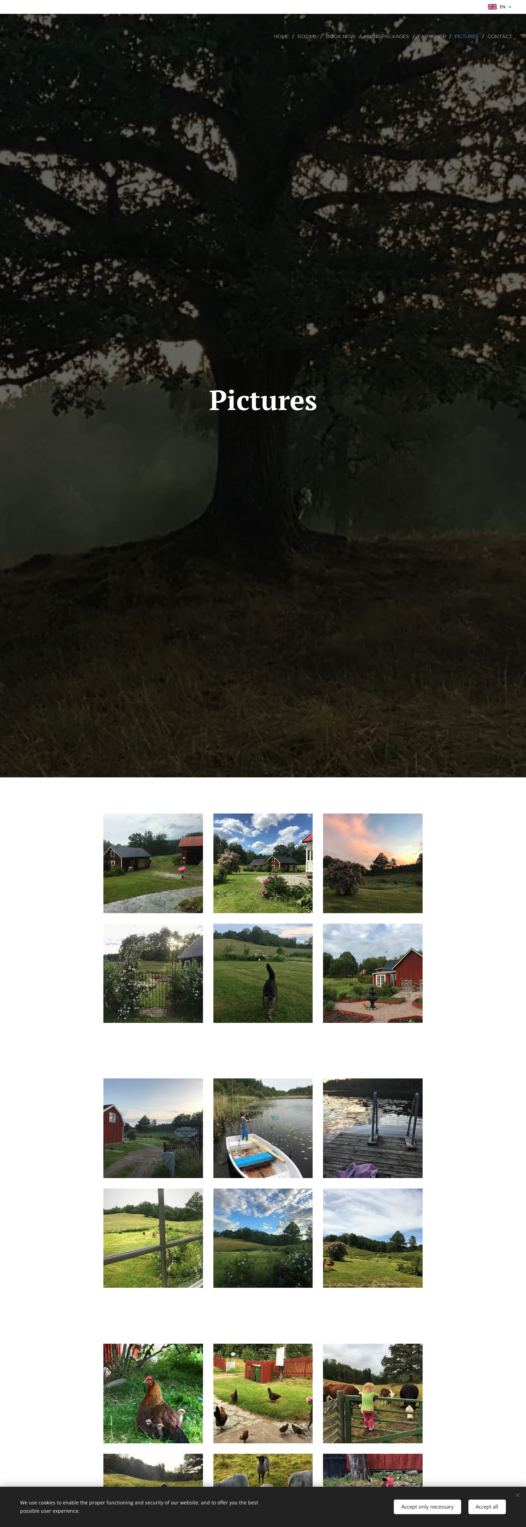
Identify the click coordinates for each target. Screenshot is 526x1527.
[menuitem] (285, 36)
